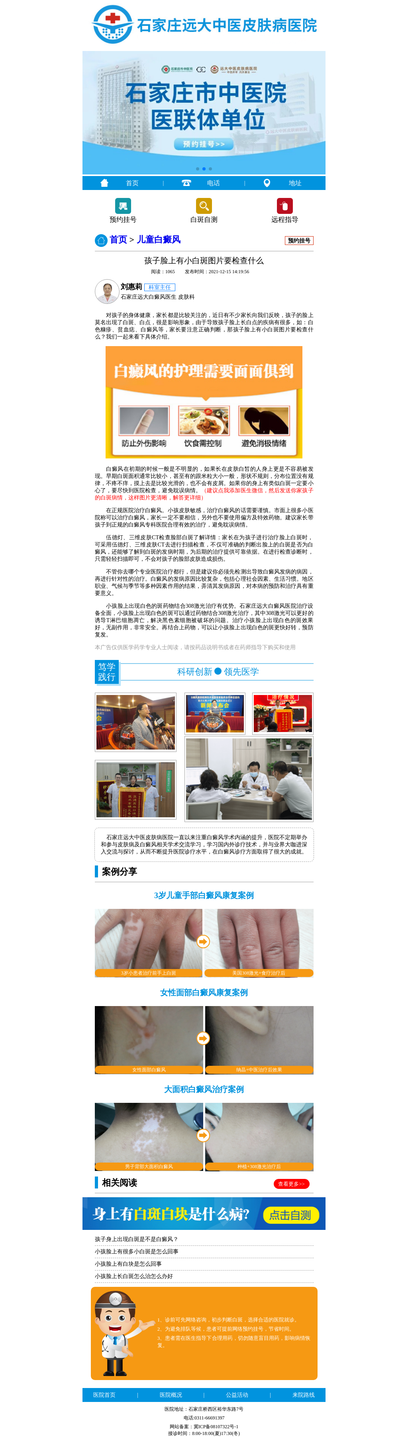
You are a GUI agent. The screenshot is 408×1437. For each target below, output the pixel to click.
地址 (295, 183)
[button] (197, 168)
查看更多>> (291, 1184)
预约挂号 (123, 219)
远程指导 (284, 219)
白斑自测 (204, 219)
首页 (132, 183)
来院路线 (303, 1395)
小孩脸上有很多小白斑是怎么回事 (136, 1252)
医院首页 (104, 1395)
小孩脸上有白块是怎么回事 (128, 1264)
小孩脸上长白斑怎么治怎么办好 (134, 1276)
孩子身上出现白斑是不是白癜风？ (136, 1239)
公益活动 (237, 1395)
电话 (213, 183)
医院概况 (171, 1395)
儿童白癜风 (158, 240)
